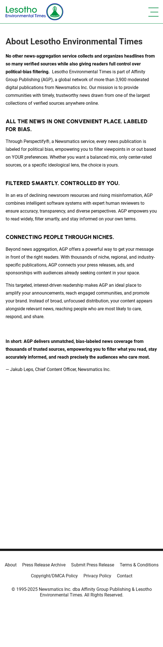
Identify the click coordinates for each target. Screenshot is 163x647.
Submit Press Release (92, 565)
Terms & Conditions (139, 565)
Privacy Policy (97, 575)
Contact (124, 575)
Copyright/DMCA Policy (54, 575)
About (11, 565)
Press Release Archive (43, 565)
